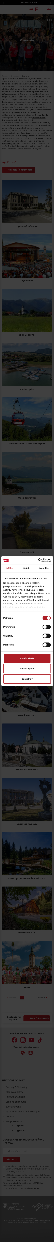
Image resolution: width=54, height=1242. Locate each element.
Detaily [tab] (27, 568)
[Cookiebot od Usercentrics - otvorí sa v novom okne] (38, 560)
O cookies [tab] (44, 568)
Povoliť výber (27, 668)
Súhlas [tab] (9, 568)
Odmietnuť (27, 679)
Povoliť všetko (27, 658)
